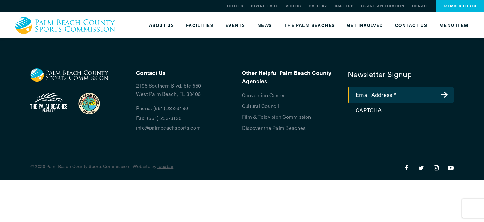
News (264, 25)
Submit (444, 95)
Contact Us (411, 25)
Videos (293, 6)
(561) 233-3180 (170, 108)
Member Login (460, 6)
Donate (420, 6)
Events (235, 25)
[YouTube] (451, 167)
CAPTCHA (369, 110)
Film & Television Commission (276, 116)
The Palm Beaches (309, 25)
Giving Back (264, 6)
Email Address (376, 94)
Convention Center (263, 95)
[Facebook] (407, 167)
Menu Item (454, 25)
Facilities (199, 25)
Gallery (318, 6)
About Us (161, 25)
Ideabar (165, 166)
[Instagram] (436, 167)
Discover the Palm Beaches (274, 127)
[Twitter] (421, 167)
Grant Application (383, 6)
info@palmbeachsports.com (168, 127)
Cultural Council (260, 105)
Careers (344, 6)
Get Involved (365, 25)
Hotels (235, 6)
